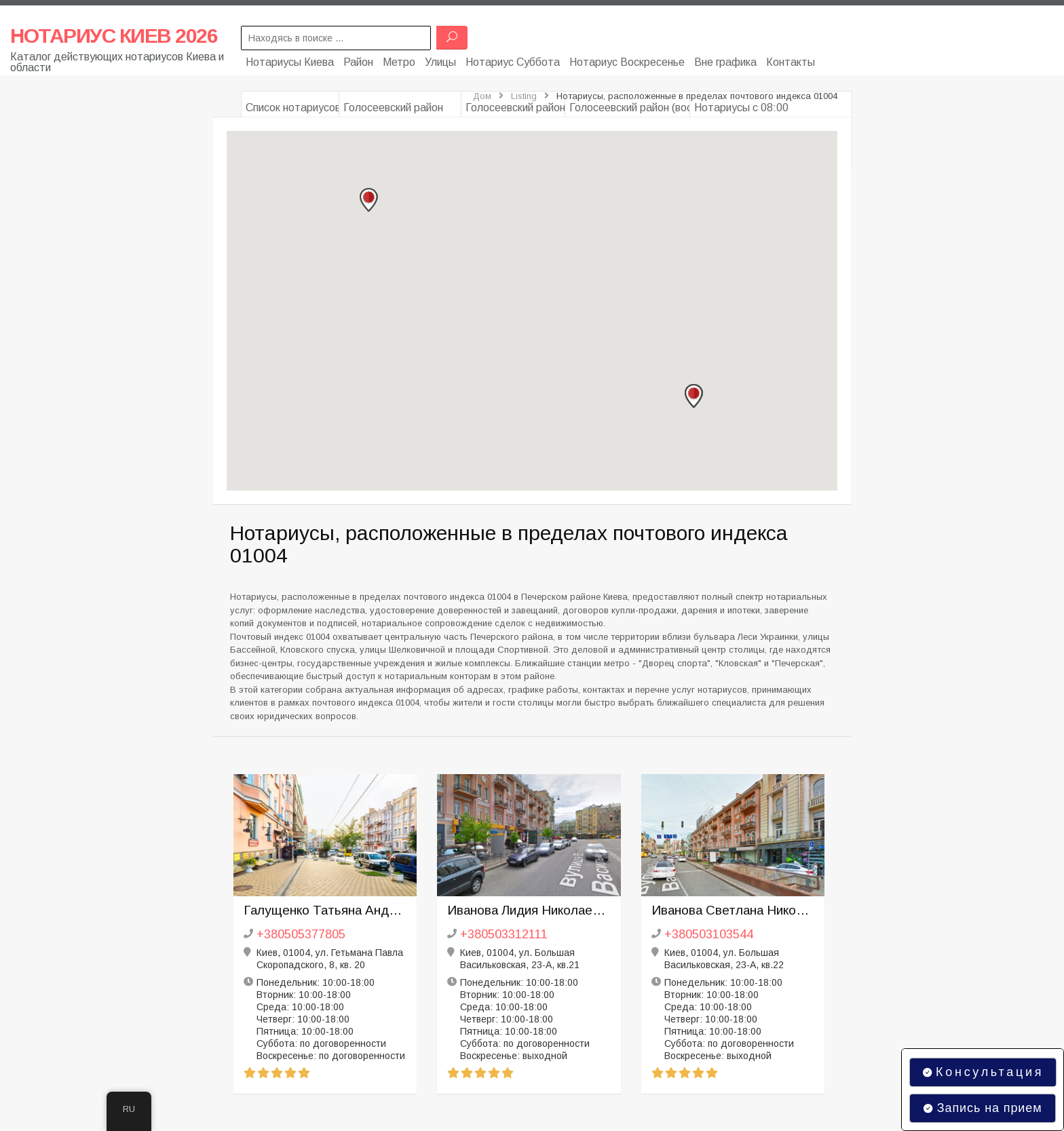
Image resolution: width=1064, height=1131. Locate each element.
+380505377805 (300, 934)
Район (358, 59)
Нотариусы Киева (290, 59)
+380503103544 (708, 934)
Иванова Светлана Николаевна (733, 910)
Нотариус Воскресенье (627, 59)
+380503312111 (504, 934)
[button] (369, 200)
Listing (524, 96)
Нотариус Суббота (513, 59)
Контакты (790, 59)
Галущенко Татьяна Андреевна (325, 910)
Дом (482, 96)
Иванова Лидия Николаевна (529, 910)
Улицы (440, 59)
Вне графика (725, 59)
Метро (399, 59)
